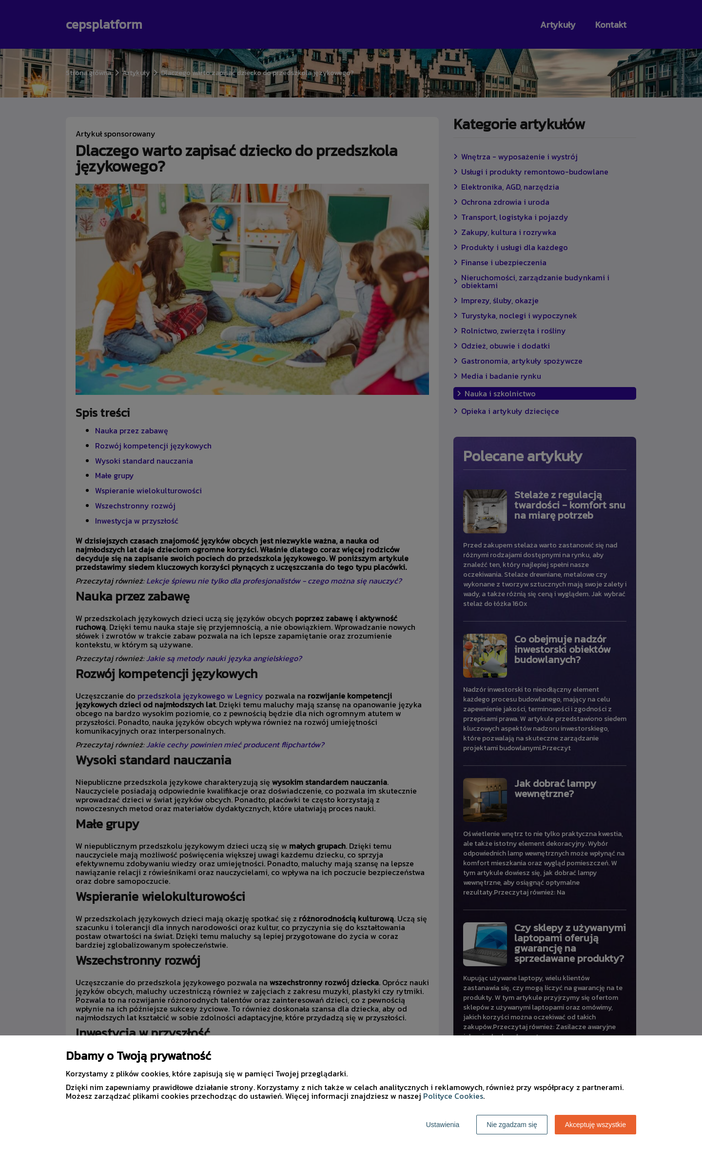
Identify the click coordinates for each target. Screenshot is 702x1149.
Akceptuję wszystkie (595, 1125)
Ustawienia (442, 1125)
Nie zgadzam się (512, 1125)
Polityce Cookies (453, 1096)
